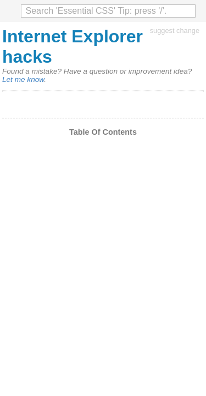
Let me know (23, 79)
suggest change (174, 30)
